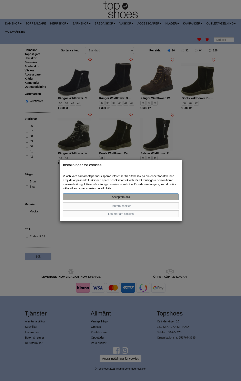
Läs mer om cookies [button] (121, 213)
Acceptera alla (121, 197)
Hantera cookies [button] (121, 206)
